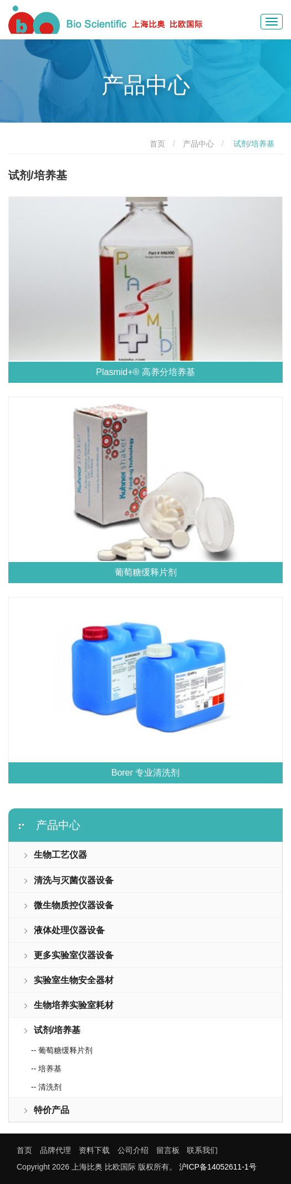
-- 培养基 (46, 1068)
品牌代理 (55, 1150)
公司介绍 (133, 1150)
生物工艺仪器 (55, 854)
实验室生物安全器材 (68, 980)
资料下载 (94, 1150)
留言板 (168, 1150)
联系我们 (202, 1150)
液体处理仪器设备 (64, 930)
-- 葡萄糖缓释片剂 (62, 1050)
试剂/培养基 (51, 1030)
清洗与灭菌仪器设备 (68, 880)
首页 (157, 143)
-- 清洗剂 (46, 1086)
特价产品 (46, 1110)
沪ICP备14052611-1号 (218, 1166)
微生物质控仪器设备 (68, 905)
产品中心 (198, 143)
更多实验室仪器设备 (68, 955)
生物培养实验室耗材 (68, 1005)
